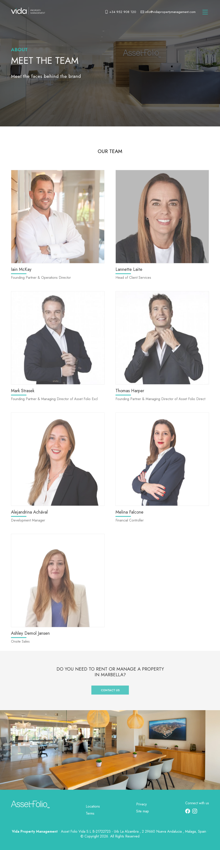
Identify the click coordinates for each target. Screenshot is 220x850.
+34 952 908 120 (120, 12)
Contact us (110, 687)
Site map (142, 811)
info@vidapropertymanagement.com (168, 12)
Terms (90, 813)
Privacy (141, 804)
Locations (93, 806)
